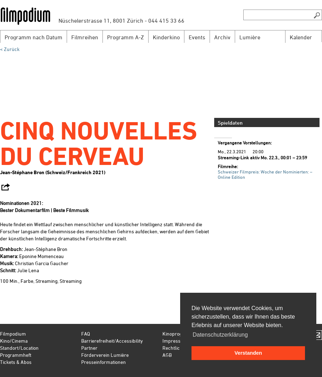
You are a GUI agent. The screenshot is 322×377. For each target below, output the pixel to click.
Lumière (249, 37)
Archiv (222, 37)
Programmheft (15, 355)
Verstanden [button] (248, 353)
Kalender (301, 37)
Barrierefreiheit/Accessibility (112, 341)
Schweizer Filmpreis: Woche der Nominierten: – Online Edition (265, 174)
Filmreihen (84, 37)
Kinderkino (166, 37)
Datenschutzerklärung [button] (220, 335)
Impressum (175, 341)
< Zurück (10, 49)
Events (197, 37)
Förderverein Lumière (105, 355)
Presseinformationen (103, 362)
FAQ (85, 334)
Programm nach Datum (33, 37)
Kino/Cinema (14, 341)
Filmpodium (13, 334)
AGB (167, 355)
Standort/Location (19, 348)
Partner (89, 348)
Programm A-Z (125, 37)
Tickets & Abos (16, 362)
